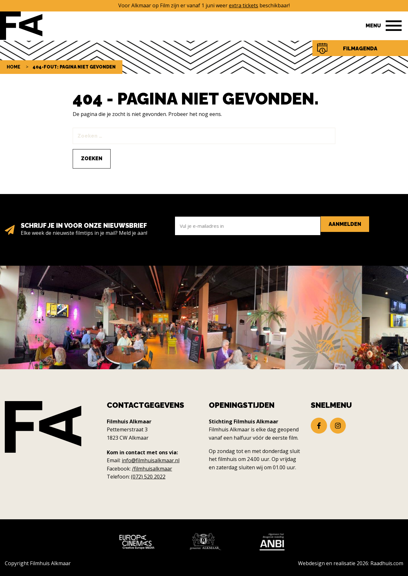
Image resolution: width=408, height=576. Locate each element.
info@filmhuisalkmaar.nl (150, 460)
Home (13, 66)
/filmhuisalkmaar (152, 468)
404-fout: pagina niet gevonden (74, 66)
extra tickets (243, 5)
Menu (373, 26)
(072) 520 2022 (148, 476)
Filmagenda (360, 49)
